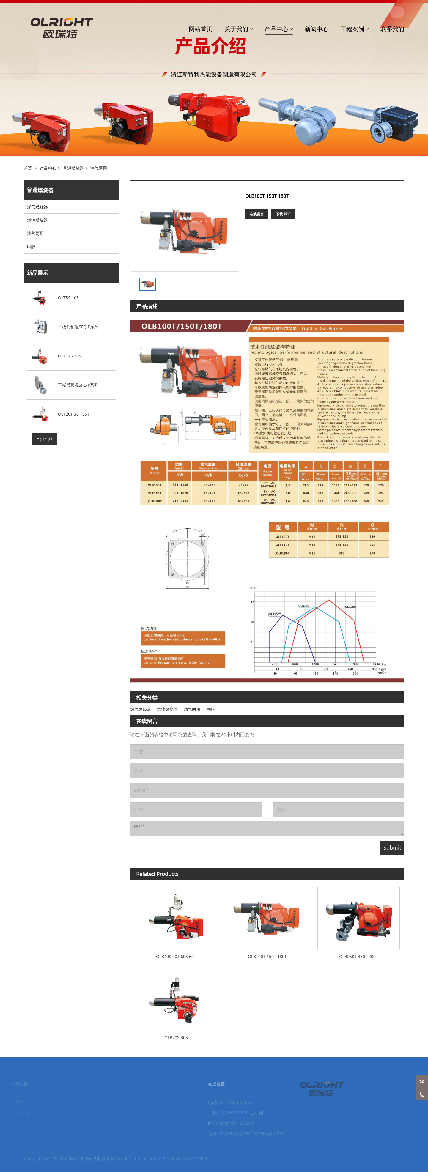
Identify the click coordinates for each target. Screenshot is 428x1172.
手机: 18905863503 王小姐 (228, 1113)
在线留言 (257, 214)
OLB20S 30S (176, 1037)
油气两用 (98, 168)
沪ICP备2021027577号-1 (184, 1162)
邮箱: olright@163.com (223, 1123)
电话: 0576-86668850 (222, 1102)
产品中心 (48, 168)
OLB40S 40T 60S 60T (176, 956)
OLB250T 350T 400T (358, 956)
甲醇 (31, 247)
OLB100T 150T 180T (267, 956)
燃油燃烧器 (37, 220)
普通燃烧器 (73, 168)
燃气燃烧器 (37, 206)
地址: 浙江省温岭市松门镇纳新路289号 (239, 1133)
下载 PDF (283, 214)
